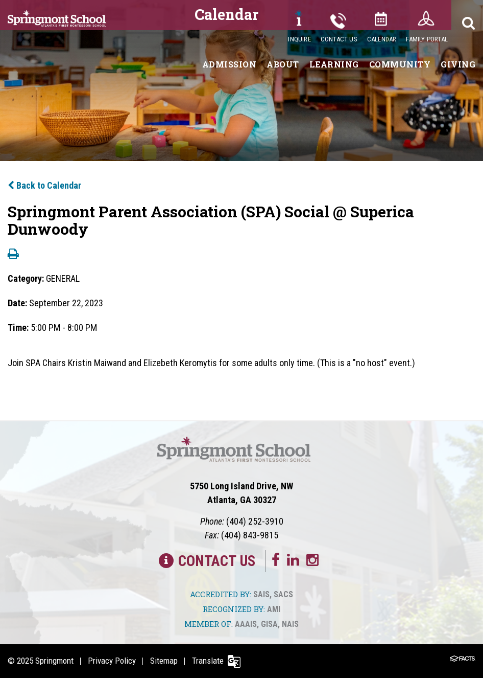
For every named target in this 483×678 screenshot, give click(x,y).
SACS (283, 594)
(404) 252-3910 (254, 521)
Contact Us (339, 39)
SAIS (261, 594)
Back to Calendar (44, 185)
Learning (334, 64)
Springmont (54, 661)
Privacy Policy (112, 661)
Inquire (299, 39)
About (283, 64)
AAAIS (246, 624)
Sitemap (164, 661)
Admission (229, 64)
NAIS (290, 624)
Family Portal (427, 39)
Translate (208, 661)
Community (400, 64)
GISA (269, 624)
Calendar (382, 39)
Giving (458, 64)
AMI (273, 609)
